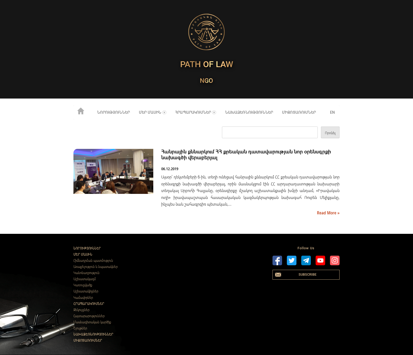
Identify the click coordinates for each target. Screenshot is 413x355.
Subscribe (307, 274)
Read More (327, 212)
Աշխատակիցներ (85, 291)
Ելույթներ (80, 328)
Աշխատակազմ (84, 278)
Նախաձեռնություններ (249, 112)
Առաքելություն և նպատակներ (95, 266)
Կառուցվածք (82, 285)
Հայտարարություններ (89, 315)
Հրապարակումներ (193, 112)
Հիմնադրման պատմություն (93, 260)
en (332, 112)
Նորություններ (113, 112)
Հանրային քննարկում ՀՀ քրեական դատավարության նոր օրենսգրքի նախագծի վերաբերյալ (246, 155)
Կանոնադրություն (86, 272)
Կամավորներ (83, 297)
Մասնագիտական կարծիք (92, 322)
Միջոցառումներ (299, 112)
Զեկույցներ (81, 309)
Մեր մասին (150, 112)
